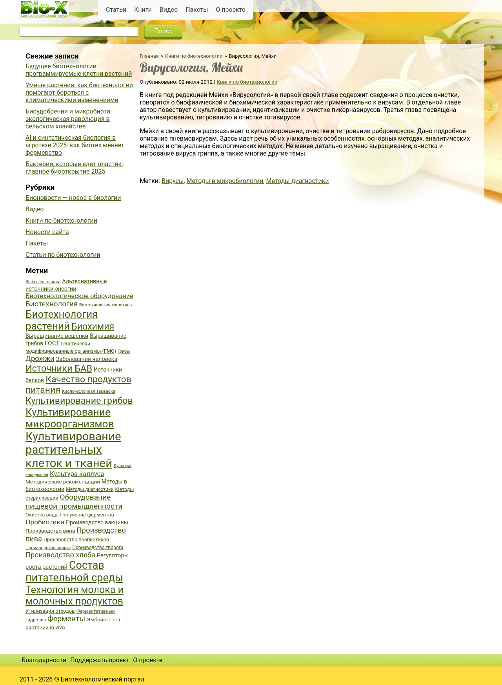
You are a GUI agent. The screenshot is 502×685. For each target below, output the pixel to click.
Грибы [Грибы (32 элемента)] (124, 351)
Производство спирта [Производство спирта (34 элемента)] (48, 547)
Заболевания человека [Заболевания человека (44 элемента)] (86, 359)
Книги (143, 9)
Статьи (116, 9)
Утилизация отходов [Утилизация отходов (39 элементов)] (50, 611)
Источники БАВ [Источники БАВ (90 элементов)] (58, 368)
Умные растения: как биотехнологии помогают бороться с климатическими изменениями (79, 92)
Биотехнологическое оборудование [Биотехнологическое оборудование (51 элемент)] (79, 296)
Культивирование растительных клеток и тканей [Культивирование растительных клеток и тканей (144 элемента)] (73, 450)
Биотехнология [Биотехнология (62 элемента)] (51, 304)
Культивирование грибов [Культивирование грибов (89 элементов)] (79, 400)
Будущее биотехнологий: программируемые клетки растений (78, 69)
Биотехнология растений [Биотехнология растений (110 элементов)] (61, 320)
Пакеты (197, 9)
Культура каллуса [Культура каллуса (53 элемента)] (77, 474)
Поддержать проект (99, 660)
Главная (149, 56)
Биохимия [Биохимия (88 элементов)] (92, 326)
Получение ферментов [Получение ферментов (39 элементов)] (87, 515)
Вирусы (173, 181)
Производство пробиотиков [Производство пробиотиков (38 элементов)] (76, 539)
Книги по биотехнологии (193, 56)
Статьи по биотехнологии (62, 254)
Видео (169, 9)
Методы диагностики (297, 181)
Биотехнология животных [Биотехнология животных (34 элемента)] (106, 305)
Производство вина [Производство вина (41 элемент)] (50, 530)
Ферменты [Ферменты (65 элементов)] (66, 618)
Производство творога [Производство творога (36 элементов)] (97, 547)
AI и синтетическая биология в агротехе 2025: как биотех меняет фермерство (74, 145)
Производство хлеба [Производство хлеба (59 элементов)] (60, 555)
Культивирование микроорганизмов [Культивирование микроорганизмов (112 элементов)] (69, 418)
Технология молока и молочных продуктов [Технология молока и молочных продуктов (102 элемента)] (74, 595)
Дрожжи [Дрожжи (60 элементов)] (40, 358)
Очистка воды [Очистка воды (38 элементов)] (41, 515)
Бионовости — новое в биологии (73, 197)
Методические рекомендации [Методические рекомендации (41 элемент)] (62, 481)
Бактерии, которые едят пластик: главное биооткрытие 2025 (74, 167)
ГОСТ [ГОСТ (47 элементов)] (52, 343)
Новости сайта (47, 232)
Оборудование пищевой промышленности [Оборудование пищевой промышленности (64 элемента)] (73, 502)
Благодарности (44, 660)
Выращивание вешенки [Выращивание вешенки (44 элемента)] (56, 336)
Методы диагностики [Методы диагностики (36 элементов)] (89, 489)
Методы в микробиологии (224, 181)
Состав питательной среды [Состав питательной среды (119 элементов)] (74, 571)
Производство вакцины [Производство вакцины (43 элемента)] (97, 522)
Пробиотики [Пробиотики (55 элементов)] (44, 522)
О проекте (230, 9)
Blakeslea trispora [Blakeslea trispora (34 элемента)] (42, 281)
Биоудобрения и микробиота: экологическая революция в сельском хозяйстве (68, 119)
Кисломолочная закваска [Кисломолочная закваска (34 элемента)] (88, 391)
